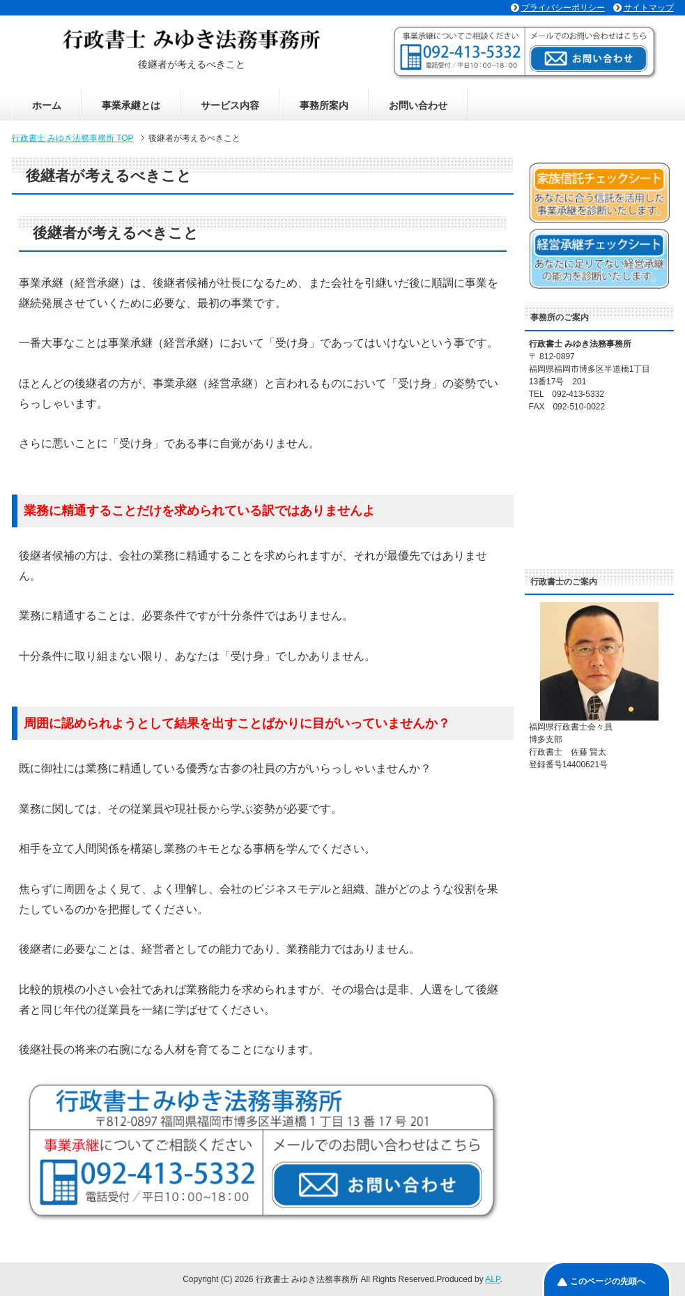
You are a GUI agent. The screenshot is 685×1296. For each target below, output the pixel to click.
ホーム (46, 105)
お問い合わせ (418, 105)
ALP (492, 1279)
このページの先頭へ (607, 1281)
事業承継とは (131, 105)
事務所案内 (324, 105)
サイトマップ (649, 8)
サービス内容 (230, 105)
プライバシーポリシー (563, 8)
